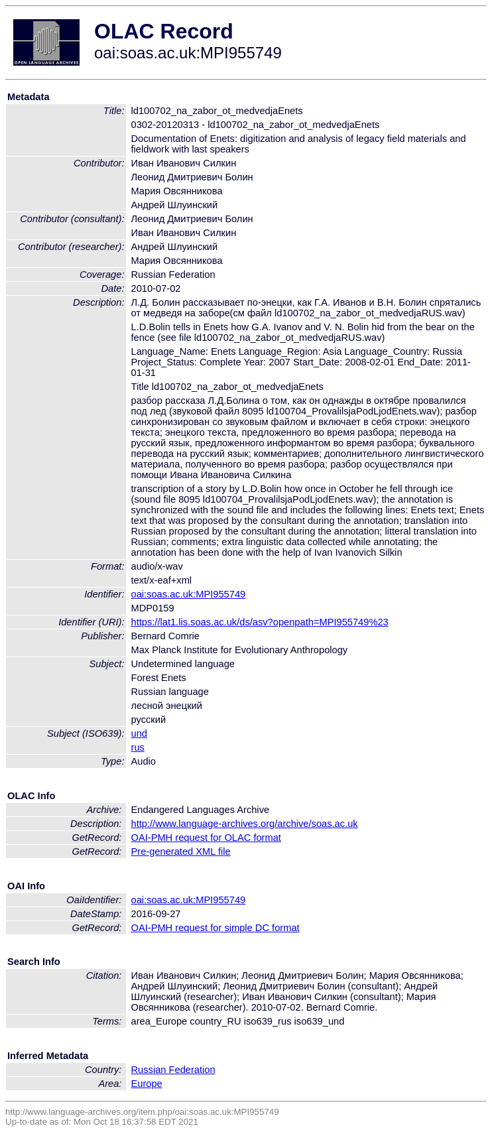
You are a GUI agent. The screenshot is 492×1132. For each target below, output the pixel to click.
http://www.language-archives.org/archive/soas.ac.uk (244, 823)
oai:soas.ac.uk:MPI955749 (188, 594)
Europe (146, 1083)
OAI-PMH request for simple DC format (215, 927)
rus (138, 747)
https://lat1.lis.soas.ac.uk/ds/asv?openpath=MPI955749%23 (260, 622)
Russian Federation (173, 1069)
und (139, 733)
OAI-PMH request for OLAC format (206, 837)
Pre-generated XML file (181, 851)
